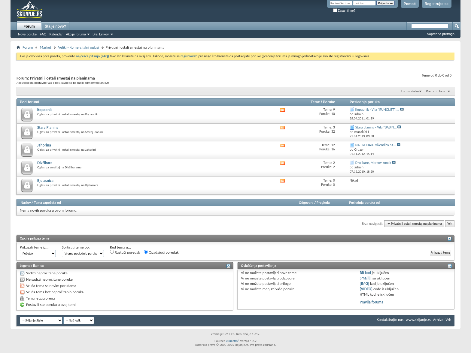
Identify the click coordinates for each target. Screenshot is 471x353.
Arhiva (438, 319)
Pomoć (410, 4)
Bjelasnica (45, 180)
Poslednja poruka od (364, 203)
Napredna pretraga (440, 34)
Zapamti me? (344, 10)
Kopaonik (45, 109)
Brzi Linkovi (101, 34)
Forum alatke (410, 91)
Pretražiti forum (436, 91)
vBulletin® (232, 341)
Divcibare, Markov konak (373, 163)
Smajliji (365, 278)
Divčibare (44, 163)
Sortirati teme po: (76, 247)
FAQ (43, 34)
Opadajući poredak (161, 252)
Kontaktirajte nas (390, 319)
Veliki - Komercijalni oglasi (78, 47)
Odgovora (306, 203)
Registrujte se (436, 4)
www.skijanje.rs (418, 319)
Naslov (26, 203)
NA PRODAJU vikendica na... (375, 145)
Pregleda (323, 203)
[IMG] (364, 283)
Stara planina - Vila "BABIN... (376, 127)
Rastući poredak (125, 252)
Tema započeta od (47, 203)
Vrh (449, 224)
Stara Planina (48, 127)
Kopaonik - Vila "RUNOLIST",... (377, 109)
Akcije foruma (76, 34)
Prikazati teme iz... (34, 247)
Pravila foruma (371, 302)
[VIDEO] (366, 289)
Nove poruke (27, 34)
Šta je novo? (55, 26)
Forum (29, 26)
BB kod (365, 272)
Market (45, 47)
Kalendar (55, 34)
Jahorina (44, 145)
